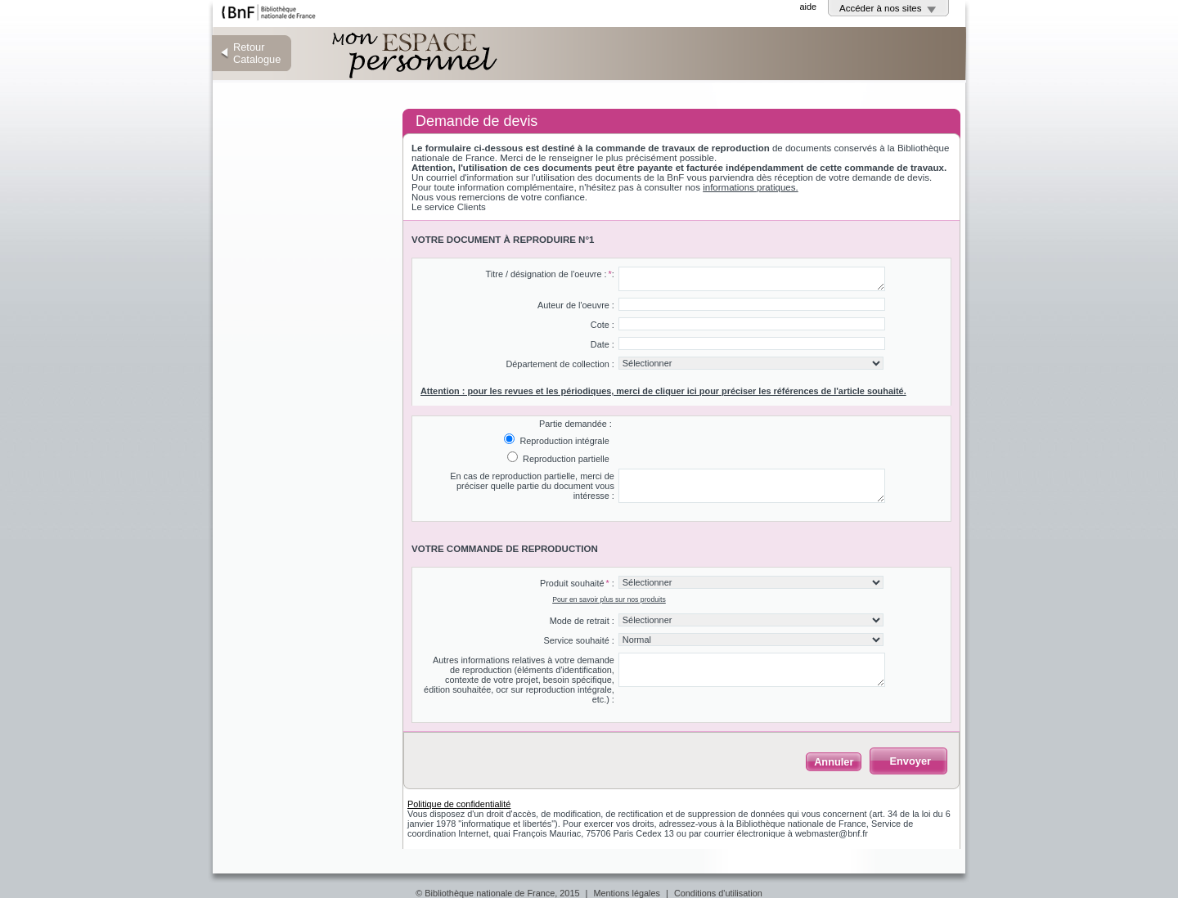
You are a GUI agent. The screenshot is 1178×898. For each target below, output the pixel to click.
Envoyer (910, 761)
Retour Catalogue (257, 53)
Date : (602, 344)
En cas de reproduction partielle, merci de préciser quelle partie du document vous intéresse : (532, 486)
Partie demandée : (575, 424)
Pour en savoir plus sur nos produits (609, 599)
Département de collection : (560, 364)
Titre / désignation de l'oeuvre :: (550, 274)
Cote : (602, 325)
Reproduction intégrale (563, 441)
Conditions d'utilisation (718, 893)
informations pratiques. (750, 187)
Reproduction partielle (564, 459)
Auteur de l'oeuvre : (575, 305)
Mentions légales (626, 893)
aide (807, 6)
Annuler (833, 762)
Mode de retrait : (582, 621)
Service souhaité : (578, 640)
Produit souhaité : (577, 583)
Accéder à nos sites (880, 8)
